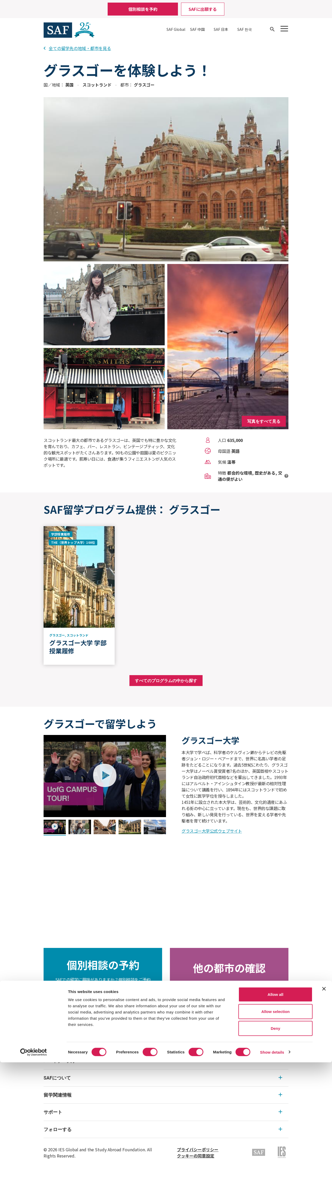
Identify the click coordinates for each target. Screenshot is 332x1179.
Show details (272, 1169)
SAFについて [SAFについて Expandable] (163, 1078)
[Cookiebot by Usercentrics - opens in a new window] (33, 1169)
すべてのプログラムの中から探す (166, 680)
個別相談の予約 (102, 1007)
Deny (275, 1145)
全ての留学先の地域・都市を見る (77, 48)
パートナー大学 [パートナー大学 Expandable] (163, 1060)
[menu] (166, 1095)
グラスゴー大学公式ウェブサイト (212, 831)
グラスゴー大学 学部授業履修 (78, 647)
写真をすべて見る (263, 421)
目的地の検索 (229, 1003)
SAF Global (176, 29)
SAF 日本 (221, 29)
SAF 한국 (244, 29)
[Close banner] (324, 1105)
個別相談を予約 (142, 9)
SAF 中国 (197, 29)
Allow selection (275, 1128)
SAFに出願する (203, 9)
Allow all (275, 1111)
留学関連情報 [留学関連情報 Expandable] (163, 1095)
